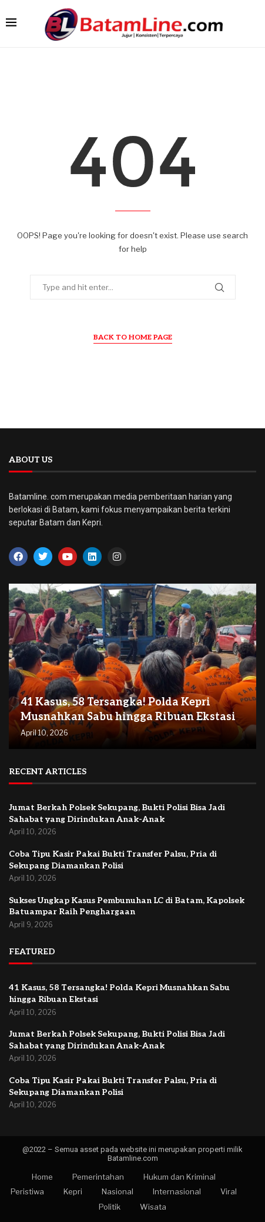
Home (42, 1176)
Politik (109, 1206)
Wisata (153, 1206)
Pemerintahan (98, 1176)
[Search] (253, 23)
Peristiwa (27, 1191)
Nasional (117, 1191)
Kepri (72, 1191)
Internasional (177, 1191)
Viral (228, 1191)
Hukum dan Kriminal (179, 1176)
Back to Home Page (132, 337)
